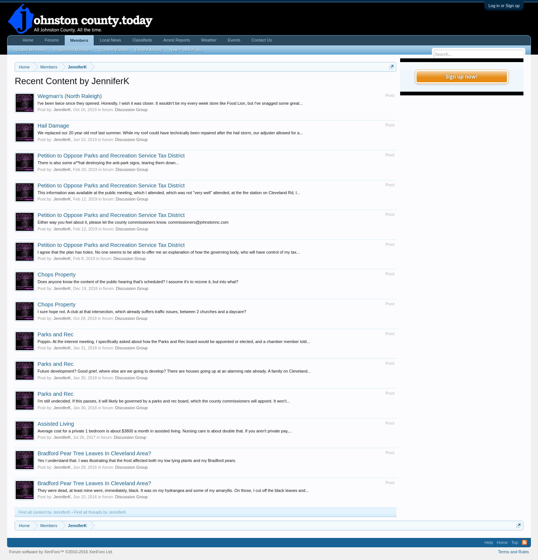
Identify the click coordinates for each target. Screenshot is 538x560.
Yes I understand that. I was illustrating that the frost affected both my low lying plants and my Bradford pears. (136, 460)
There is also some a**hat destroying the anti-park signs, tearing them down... (108, 162)
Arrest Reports (176, 40)
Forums (52, 40)
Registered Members (73, 50)
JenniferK (62, 109)
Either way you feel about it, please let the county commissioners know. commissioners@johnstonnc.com (132, 222)
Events (234, 40)
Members (79, 40)
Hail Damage (53, 126)
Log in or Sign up (503, 5)
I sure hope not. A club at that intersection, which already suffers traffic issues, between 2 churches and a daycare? (141, 311)
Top (514, 542)
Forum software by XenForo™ (61, 552)
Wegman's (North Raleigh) (69, 96)
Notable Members (30, 50)
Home (27, 40)
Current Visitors (113, 50)
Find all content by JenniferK (44, 512)
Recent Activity (148, 50)
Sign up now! (461, 76)
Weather (208, 40)
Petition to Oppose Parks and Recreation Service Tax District (111, 156)
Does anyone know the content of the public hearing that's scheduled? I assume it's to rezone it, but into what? (137, 281)
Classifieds (142, 40)
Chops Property (56, 275)
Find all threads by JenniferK (100, 512)
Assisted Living (55, 424)
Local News (110, 40)
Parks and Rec (55, 334)
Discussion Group (131, 109)
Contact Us (261, 40)
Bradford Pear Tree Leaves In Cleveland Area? (94, 453)
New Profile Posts (186, 50)
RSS (524, 542)
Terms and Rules (513, 552)
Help (489, 542)
